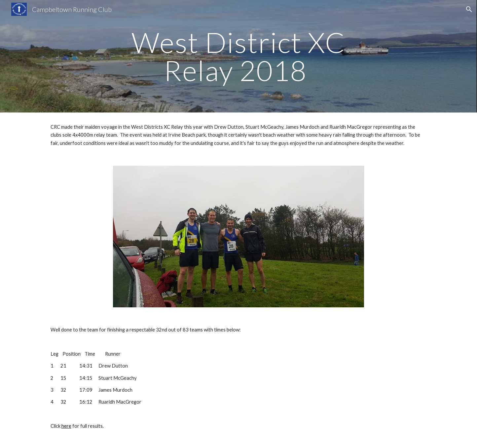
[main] (238, 56)
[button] (469, 9)
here (66, 426)
